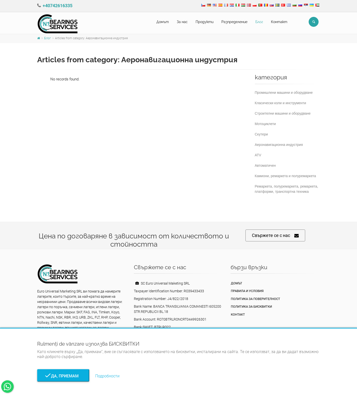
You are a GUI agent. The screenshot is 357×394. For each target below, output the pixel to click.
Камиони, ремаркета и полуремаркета (285, 176)
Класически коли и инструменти (280, 103)
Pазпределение (234, 22)
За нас (182, 22)
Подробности (107, 376)
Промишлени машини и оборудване (284, 93)
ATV (258, 155)
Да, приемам (63, 376)
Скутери (261, 134)
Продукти (204, 22)
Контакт (279, 22)
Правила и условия (247, 291)
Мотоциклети (265, 124)
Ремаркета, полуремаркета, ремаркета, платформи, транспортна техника (286, 189)
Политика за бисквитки (251, 306)
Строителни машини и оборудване (283, 113)
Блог (259, 22)
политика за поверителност (255, 299)
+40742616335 (57, 5)
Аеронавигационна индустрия (279, 145)
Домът (162, 22)
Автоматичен (265, 165)
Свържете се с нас (275, 235)
